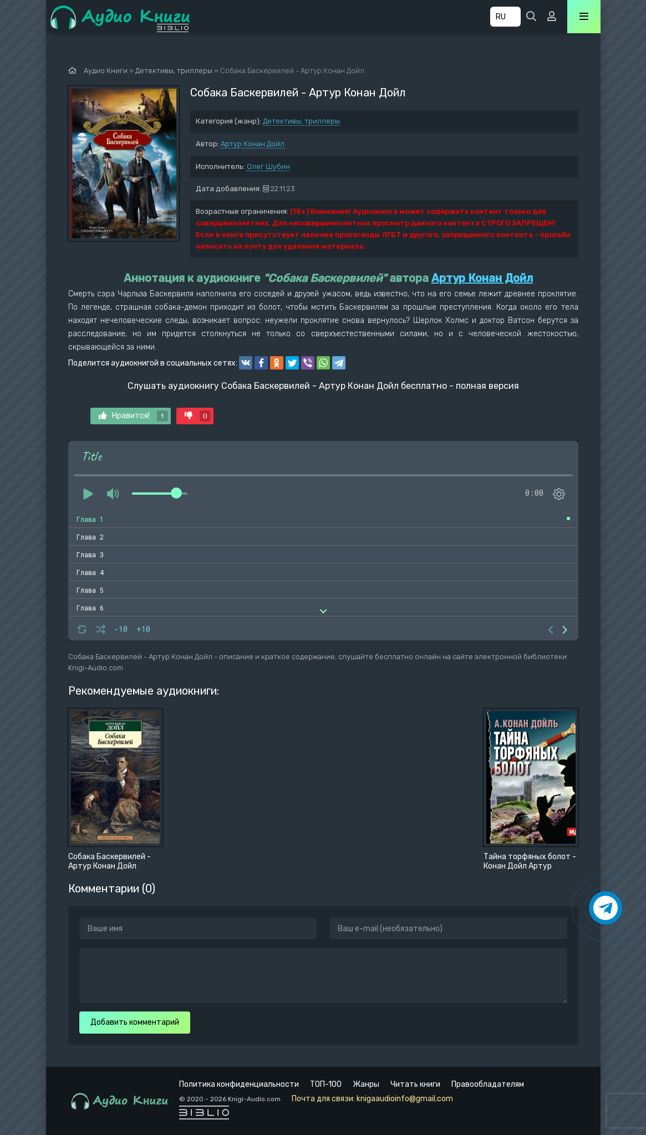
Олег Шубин (268, 166)
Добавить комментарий (134, 1022)
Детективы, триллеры (301, 121)
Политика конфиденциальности (239, 1084)
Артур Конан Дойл (252, 144)
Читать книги (415, 1084)
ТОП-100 (326, 1084)
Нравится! (133, 416)
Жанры (366, 1084)
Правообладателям (487, 1084)
